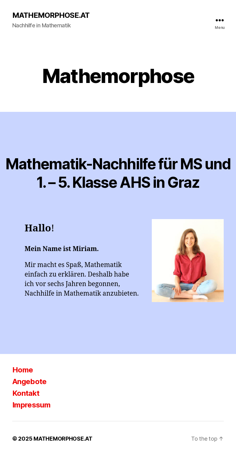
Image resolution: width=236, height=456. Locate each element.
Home (22, 369)
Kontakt (25, 393)
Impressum (31, 404)
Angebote (29, 381)
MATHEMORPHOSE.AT (50, 15)
